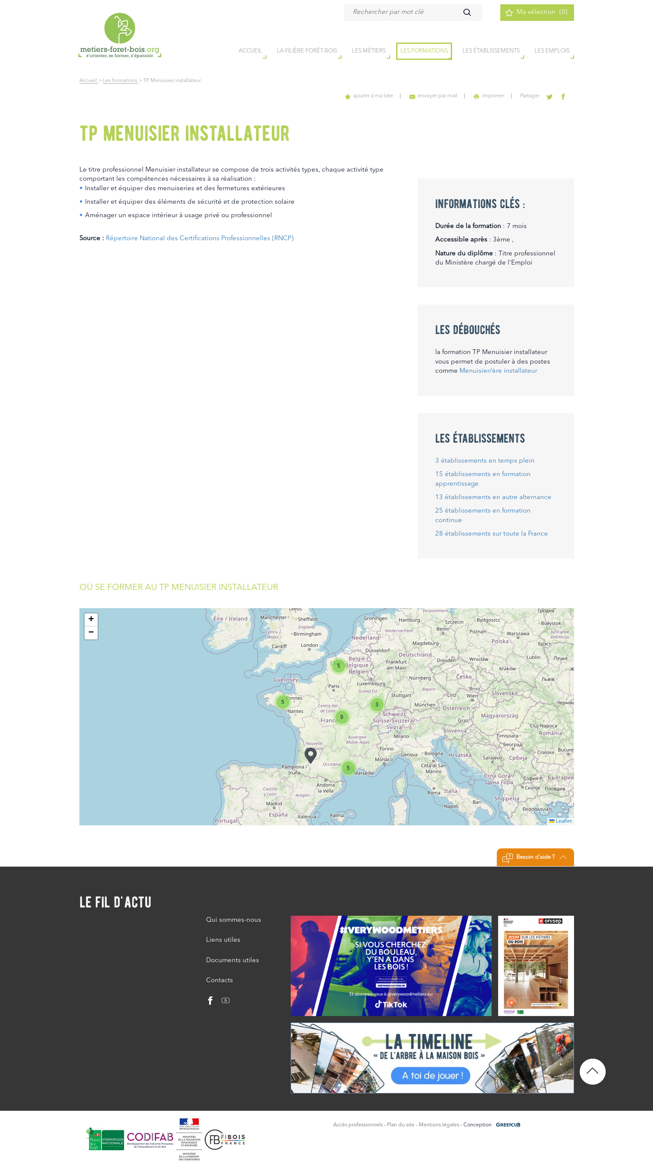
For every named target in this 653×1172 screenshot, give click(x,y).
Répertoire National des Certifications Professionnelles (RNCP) (200, 238)
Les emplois (552, 51)
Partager (531, 96)
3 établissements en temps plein (485, 461)
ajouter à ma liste (373, 96)
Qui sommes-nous (233, 920)
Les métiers (369, 51)
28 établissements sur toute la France (491, 534)
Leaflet (560, 821)
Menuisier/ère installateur (498, 371)
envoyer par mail (437, 96)
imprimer (491, 96)
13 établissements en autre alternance (493, 497)
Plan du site (400, 1125)
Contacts (219, 980)
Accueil (88, 80)
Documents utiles (232, 960)
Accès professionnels (358, 1125)
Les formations (424, 51)
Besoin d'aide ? (534, 858)
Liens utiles (223, 940)
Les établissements (491, 51)
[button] (311, 756)
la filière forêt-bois (307, 51)
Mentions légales (439, 1125)
